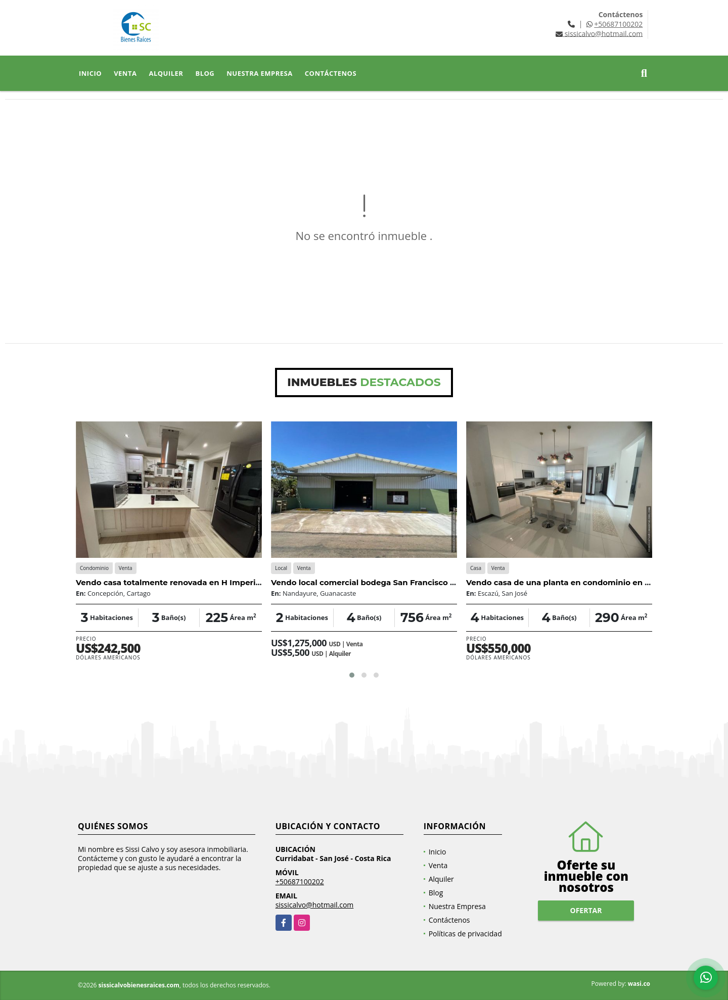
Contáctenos (330, 73)
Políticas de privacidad (465, 933)
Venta (125, 73)
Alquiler (166, 73)
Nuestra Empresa (259, 73)
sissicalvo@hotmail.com (315, 905)
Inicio (90, 73)
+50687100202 (618, 24)
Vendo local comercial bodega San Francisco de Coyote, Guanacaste (405, 582)
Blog (204, 73)
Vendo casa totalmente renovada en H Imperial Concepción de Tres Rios (218, 582)
